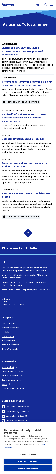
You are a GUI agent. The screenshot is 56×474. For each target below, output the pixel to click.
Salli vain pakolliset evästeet (28, 461)
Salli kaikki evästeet (28, 468)
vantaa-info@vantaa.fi (12, 278)
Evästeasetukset (28, 455)
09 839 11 (42, 270)
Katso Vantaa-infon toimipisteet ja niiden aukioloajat (26, 290)
